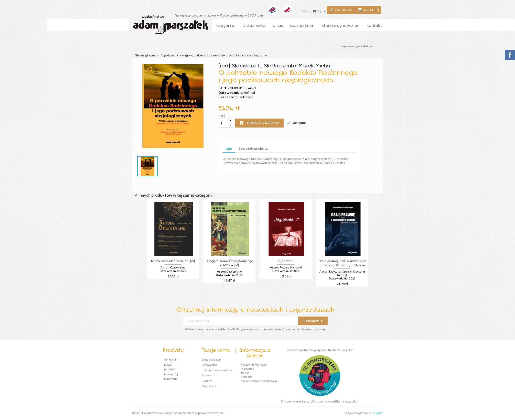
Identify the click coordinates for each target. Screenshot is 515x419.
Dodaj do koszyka (259, 123)
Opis (229, 148)
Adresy (206, 375)
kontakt (374, 25)
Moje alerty (209, 386)
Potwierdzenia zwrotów (217, 370)
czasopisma (301, 25)
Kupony (207, 380)
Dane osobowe (211, 359)
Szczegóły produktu (253, 148)
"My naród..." (285, 261)
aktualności (254, 25)
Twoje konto (215, 350)
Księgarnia (225, 25)
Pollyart (377, 413)
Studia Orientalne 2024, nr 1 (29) (173, 261)
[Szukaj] (357, 46)
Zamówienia (209, 364)
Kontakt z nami (139, 11)
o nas (278, 25)
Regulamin (170, 359)
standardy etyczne (340, 25)
